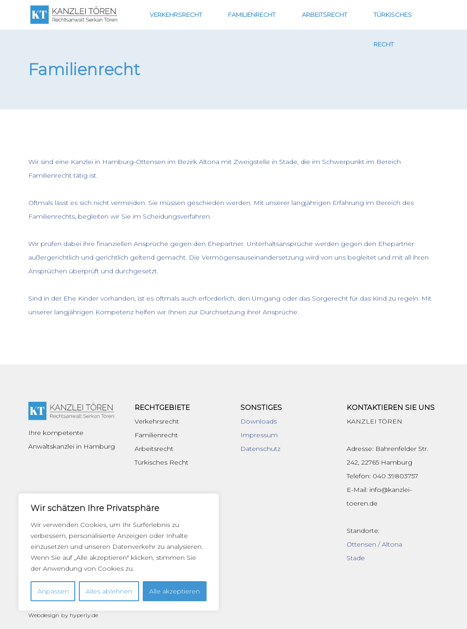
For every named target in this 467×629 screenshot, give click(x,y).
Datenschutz (260, 449)
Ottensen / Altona (374, 544)
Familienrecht (276, 14)
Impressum (259, 435)
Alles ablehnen (109, 591)
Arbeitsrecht (335, 14)
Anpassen (53, 591)
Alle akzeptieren (174, 591)
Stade (356, 558)
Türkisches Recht (402, 14)
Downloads (258, 421)
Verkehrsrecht (212, 14)
